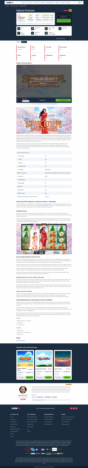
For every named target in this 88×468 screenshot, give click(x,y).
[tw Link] (23, 399)
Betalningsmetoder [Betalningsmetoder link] (50, 2)
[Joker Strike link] (63, 359)
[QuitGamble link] (54, 449)
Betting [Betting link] (42, 2)
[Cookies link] (28, 431)
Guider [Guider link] (63, 2)
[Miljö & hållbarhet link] (14, 431)
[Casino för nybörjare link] (65, 421)
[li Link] (21, 399)
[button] (79, 2)
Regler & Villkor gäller (54, 103)
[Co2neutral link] (49, 449)
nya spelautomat (47, 204)
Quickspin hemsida (20, 340)
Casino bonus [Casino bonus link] (29, 2)
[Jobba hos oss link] (13, 426)
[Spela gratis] (44, 83)
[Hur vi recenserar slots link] (32, 421)
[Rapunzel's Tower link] (44, 359)
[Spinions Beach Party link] (25, 359)
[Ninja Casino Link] (23, 100)
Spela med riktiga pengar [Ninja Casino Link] (64, 20)
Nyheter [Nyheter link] (68, 2)
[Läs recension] (21, 377)
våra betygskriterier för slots (36, 23)
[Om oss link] (11, 417)
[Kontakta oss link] (12, 419)
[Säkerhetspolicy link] (30, 424)
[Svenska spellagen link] (48, 421)
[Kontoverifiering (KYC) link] (48, 419)
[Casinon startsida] (10, 2)
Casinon (7, 5)
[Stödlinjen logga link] (27, 453)
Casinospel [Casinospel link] (36, 2)
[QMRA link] (43, 454)
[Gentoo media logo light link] (38, 453)
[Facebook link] (76, 408)
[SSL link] (28, 429)
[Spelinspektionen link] (33, 449)
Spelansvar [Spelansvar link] (58, 2)
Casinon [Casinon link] (23, 2)
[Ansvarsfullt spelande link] (48, 417)
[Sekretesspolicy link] (30, 426)
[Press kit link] (12, 436)
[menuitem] (24, 2)
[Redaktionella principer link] (32, 417)
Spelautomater (14, 5)
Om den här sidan (60, 38)
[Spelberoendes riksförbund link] (59, 449)
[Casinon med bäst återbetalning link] (68, 417)
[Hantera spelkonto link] (65, 424)
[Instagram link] (74, 408)
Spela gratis (64, 16)
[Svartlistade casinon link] (48, 424)
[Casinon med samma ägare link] (67, 419)
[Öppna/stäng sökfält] (81, 2)
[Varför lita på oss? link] (14, 424)
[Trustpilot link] (54, 453)
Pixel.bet (47, 196)
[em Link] (25, 399)
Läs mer (34, 394)
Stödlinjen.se (40, 103)
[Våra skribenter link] (13, 421)
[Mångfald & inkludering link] (15, 429)
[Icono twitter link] (71, 408)
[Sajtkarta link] (12, 433)
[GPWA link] (48, 454)
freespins (30, 293)
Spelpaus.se (48, 103)
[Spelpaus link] (32, 454)
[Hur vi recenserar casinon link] (32, 419)
